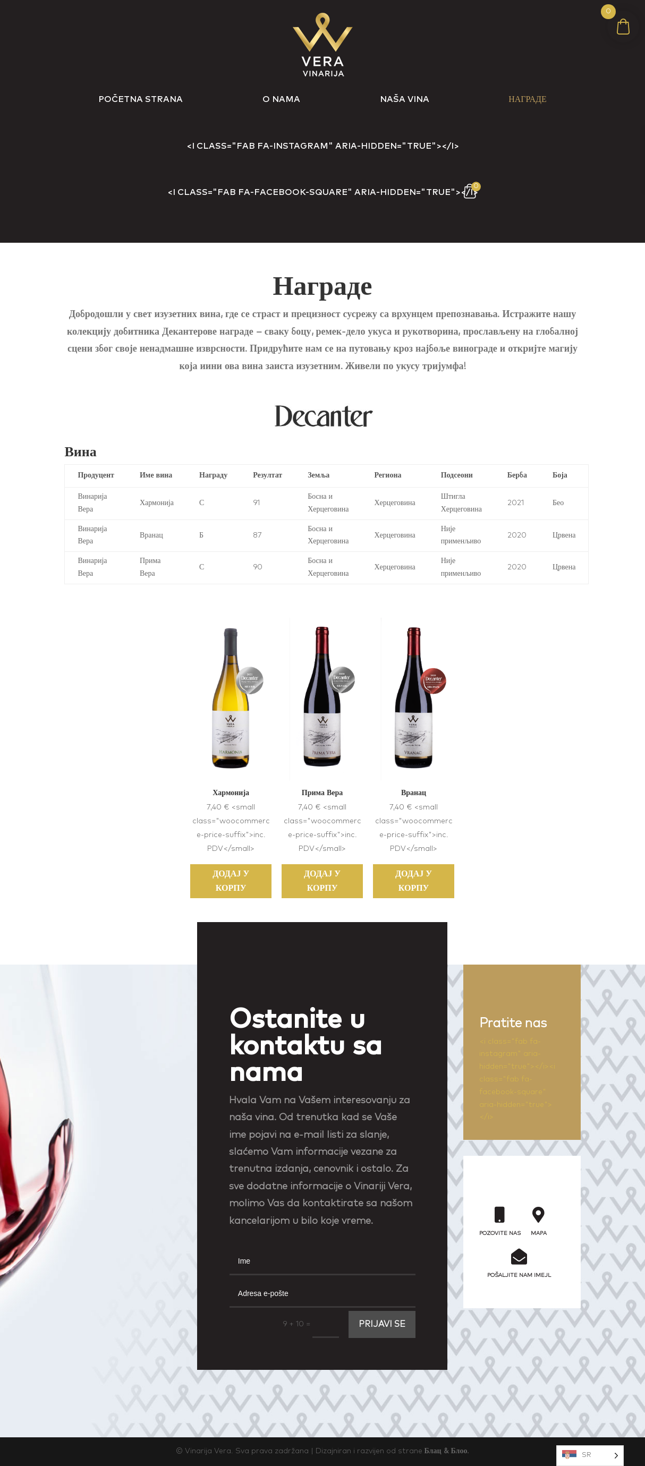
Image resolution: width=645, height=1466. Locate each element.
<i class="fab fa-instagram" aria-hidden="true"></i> (322, 146)
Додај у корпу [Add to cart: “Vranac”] (413, 881)
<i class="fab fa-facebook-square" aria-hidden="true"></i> (322, 192)
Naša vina (404, 99)
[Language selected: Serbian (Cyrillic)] (590, 1455)
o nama (281, 99)
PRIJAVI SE (382, 1324)
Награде (527, 99)
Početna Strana (140, 99)
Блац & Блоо (446, 1451)
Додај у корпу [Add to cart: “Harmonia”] (231, 881)
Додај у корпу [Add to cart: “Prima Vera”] (322, 881)
